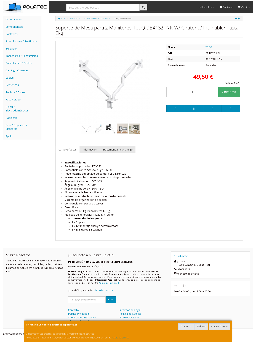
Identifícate (206, 7)
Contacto (225, 7)
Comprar (229, 91)
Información (90, 149)
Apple (9, 136)
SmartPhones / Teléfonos (21, 41)
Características (67, 149)
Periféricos (12, 85)
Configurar (186, 326)
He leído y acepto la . (93, 290)
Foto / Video (13, 99)
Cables (10, 77)
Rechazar (201, 326)
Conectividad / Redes (19, 63)
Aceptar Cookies (219, 326)
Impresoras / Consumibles (22, 56)
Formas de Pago (129, 317)
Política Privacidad (78, 313)
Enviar (111, 299)
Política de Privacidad (108, 282)
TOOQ (209, 47)
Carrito (244, 7)
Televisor (11, 48)
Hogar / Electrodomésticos (17, 108)
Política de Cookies (120, 337)
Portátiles (12, 34)
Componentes (14, 26)
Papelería (11, 117)
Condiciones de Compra (82, 317)
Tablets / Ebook (15, 92)
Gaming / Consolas (17, 70)
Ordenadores (14, 19)
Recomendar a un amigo (118, 149)
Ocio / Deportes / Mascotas (16, 126)
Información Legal (129, 310)
